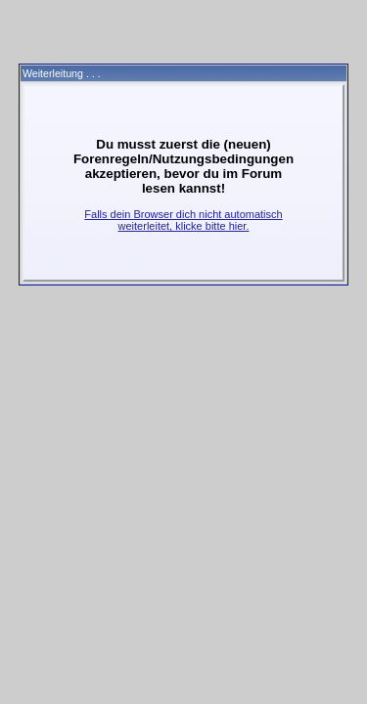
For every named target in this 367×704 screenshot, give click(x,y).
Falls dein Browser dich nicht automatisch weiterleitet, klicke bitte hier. (183, 220)
